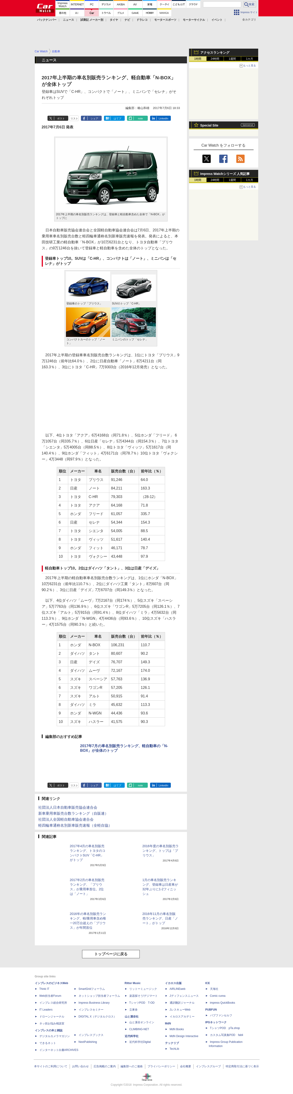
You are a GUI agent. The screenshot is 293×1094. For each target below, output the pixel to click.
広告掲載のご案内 (105, 1066)
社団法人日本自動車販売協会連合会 (67, 807)
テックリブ (172, 1043)
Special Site (209, 125)
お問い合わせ (80, 1066)
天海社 (214, 989)
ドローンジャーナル (51, 1016)
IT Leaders (46, 1009)
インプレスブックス (91, 1035)
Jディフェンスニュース (184, 995)
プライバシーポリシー (161, 1066)
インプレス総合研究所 (53, 1002)
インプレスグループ (208, 1066)
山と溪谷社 (132, 1016)
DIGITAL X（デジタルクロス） (98, 1016)
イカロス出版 (173, 983)
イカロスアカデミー (182, 1016)
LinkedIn (163, 118)
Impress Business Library (94, 1002)
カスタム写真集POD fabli (226, 1035)
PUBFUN (211, 1009)
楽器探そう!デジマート (143, 995)
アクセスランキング (214, 52)
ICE (207, 983)
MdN (168, 1023)
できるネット (47, 1043)
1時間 (197, 58)
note (140, 118)
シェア (94, 118)
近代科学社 (132, 1036)
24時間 (215, 58)
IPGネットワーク (216, 1022)
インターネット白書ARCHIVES (58, 1050)
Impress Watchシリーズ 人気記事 (225, 174)
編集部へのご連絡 (132, 1066)
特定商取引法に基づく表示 (242, 1066)
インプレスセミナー (91, 1009)
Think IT (44, 989)
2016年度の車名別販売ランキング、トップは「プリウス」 (160, 850)
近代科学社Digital (140, 1042)
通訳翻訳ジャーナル (182, 1002)
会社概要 (185, 1066)
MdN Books (177, 1029)
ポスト (61, 118)
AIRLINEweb (178, 989)
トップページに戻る (110, 954)
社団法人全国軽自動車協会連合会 (66, 819)
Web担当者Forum (50, 995)
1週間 (232, 58)
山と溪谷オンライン (141, 1022)
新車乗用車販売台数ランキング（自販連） (73, 813)
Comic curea (217, 995)
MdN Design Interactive (184, 1036)
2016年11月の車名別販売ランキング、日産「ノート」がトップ (160, 918)
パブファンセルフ (221, 1015)
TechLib (174, 1048)
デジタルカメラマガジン (54, 1036)
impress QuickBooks (222, 1002)
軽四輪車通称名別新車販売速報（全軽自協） (75, 825)
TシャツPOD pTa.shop (225, 1028)
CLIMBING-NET (139, 1029)
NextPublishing (88, 1042)
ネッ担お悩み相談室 (51, 1023)
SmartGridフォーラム (92, 989)
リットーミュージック (143, 989)
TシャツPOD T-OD (142, 1002)
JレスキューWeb (180, 1009)
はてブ (117, 118)
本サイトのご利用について (50, 1066)
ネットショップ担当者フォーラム (99, 995)
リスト (74, 118)
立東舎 (133, 1009)
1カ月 (249, 58)
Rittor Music (133, 983)
